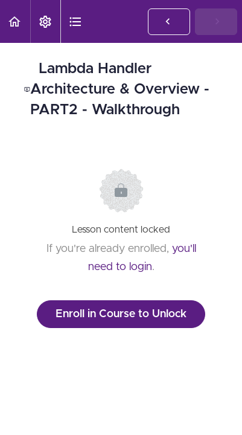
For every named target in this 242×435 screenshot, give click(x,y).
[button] (15, 21)
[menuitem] (45, 21)
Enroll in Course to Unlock (121, 314)
